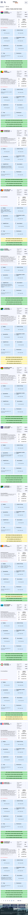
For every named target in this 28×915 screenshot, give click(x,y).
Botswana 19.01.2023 (7, 605)
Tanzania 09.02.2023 (7, 309)
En (26, 2)
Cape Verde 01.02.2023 (7, 427)
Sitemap (14, 907)
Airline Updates (22, 20)
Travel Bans (15, 2)
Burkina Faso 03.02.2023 (8, 368)
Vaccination (22, 27)
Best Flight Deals (22, 907)
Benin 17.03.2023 (6, 72)
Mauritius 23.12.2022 (7, 842)
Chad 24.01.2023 (7, 546)
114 (20, 900)
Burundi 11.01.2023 (6, 665)
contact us (11, 913)
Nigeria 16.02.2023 (7, 250)
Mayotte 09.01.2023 (7, 783)
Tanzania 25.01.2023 (7, 487)
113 (18, 900)
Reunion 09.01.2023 (7, 724)
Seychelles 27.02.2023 (7, 190)
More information (4, 27)
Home (2, 6)
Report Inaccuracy (6, 907)
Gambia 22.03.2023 (7, 13)
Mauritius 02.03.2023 (7, 131)
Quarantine (22, 24)
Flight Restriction (22, 22)
